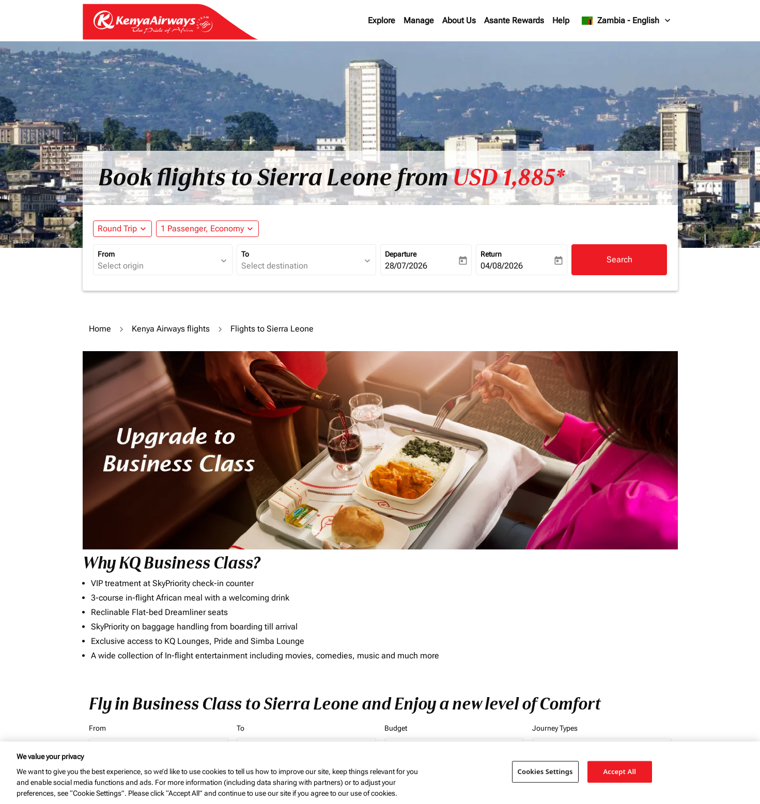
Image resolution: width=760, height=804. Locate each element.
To (245, 254)
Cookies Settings (545, 771)
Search (619, 259)
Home (100, 329)
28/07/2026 (406, 266)
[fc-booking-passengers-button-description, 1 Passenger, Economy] (202, 229)
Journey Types (555, 728)
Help (560, 20)
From (106, 254)
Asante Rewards (514, 20)
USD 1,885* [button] (509, 178)
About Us (459, 20)
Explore (381, 20)
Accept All (619, 771)
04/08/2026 (501, 266)
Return (491, 254)
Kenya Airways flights (171, 329)
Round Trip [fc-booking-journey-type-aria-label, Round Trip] (117, 228)
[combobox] (158, 266)
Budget (395, 728)
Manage (419, 20)
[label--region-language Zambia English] (626, 20)
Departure (400, 254)
